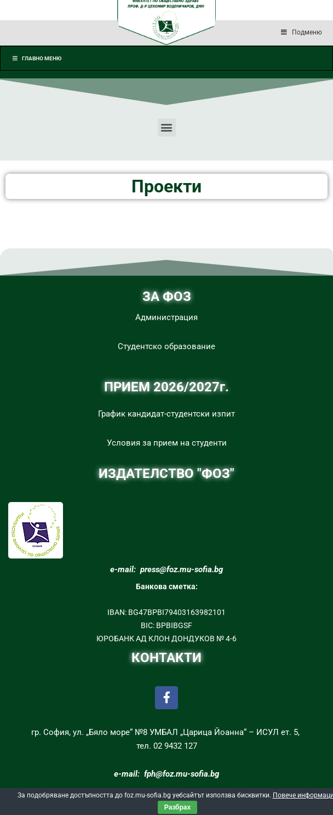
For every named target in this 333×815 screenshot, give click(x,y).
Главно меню (36, 58)
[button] (167, 127)
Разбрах (177, 807)
